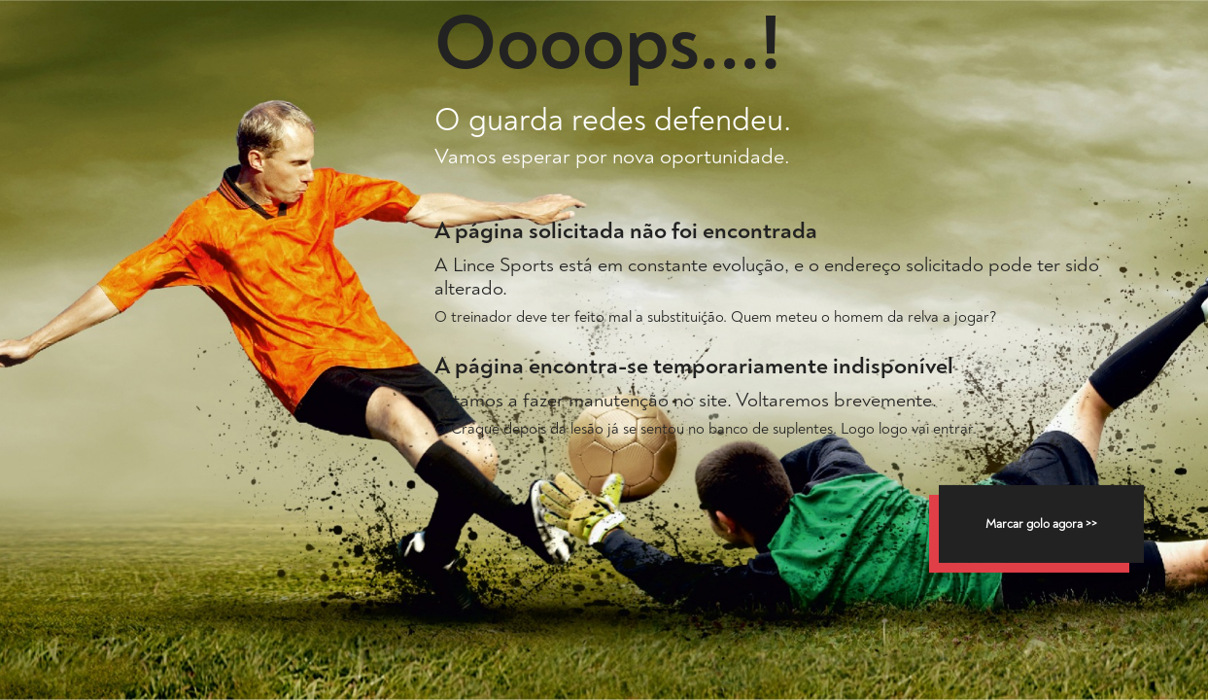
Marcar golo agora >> (1041, 524)
